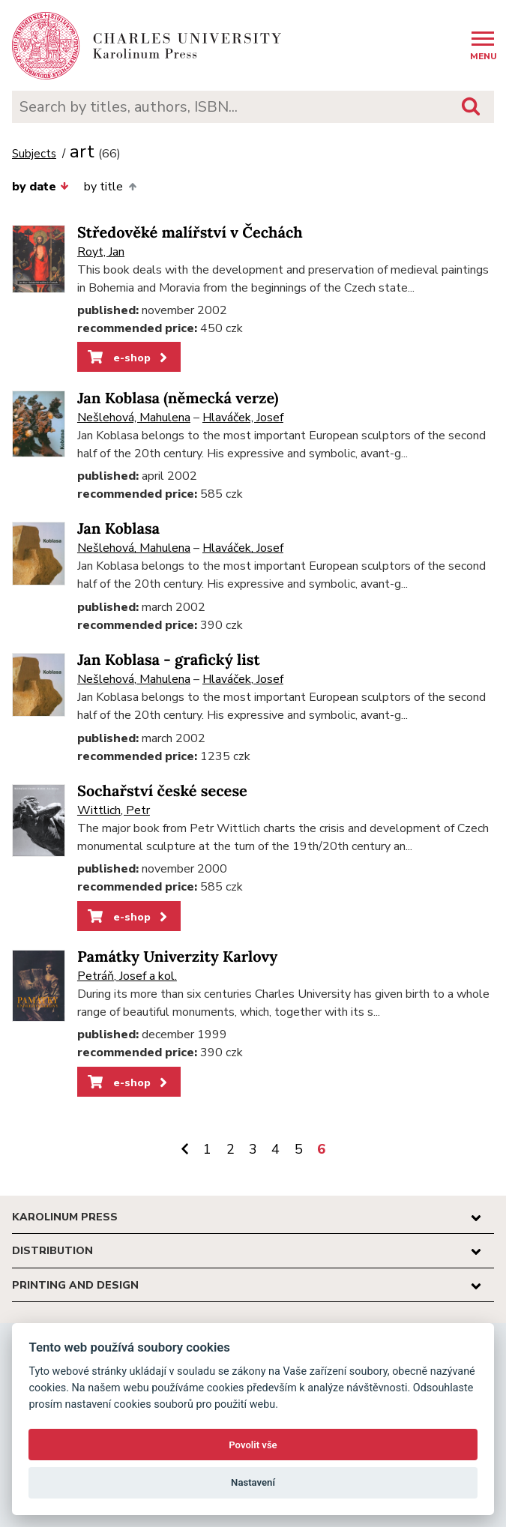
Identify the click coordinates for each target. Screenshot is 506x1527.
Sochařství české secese (162, 791)
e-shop (128, 357)
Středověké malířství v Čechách (190, 232)
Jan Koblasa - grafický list (168, 660)
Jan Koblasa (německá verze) (178, 398)
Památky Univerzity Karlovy (177, 957)
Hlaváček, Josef (242, 417)
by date (40, 186)
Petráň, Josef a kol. (127, 976)
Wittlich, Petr (113, 810)
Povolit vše (253, 1445)
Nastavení (253, 1482)
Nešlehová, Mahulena (133, 417)
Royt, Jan (100, 252)
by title (110, 186)
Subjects (34, 154)
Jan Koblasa (118, 528)
